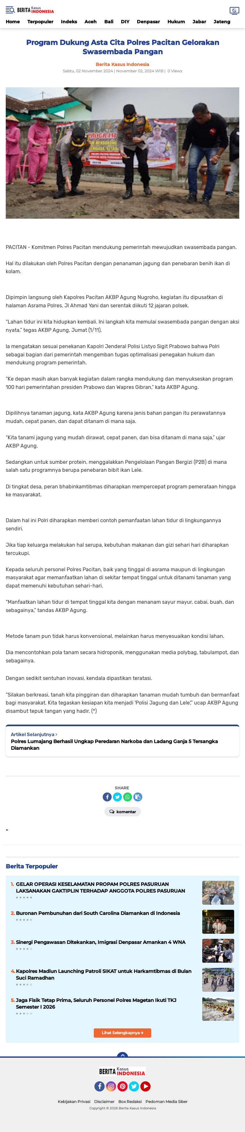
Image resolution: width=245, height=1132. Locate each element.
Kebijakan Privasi (74, 1101)
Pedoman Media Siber (166, 1101)
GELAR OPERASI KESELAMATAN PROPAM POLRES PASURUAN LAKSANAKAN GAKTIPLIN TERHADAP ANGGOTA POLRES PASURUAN (100, 887)
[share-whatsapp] (127, 796)
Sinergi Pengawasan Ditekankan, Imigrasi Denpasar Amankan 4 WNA (100, 942)
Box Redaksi (130, 1101)
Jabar (199, 22)
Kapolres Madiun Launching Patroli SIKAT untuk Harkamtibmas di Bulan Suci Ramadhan (103, 974)
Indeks (69, 22)
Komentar (122, 811)
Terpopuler (40, 22)
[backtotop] (122, 1057)
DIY (125, 22)
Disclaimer (104, 1101)
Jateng (222, 22)
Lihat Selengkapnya (123, 1032)
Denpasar (148, 22)
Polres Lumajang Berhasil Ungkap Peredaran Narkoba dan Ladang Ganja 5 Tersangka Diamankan (114, 744)
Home (13, 22)
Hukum (176, 22)
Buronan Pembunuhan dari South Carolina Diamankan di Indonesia (98, 913)
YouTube (150, 1089)
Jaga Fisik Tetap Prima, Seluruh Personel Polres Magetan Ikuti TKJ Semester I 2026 (96, 1003)
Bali (108, 22)
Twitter (137, 1089)
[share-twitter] (117, 796)
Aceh (91, 22)
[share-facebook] (107, 796)
